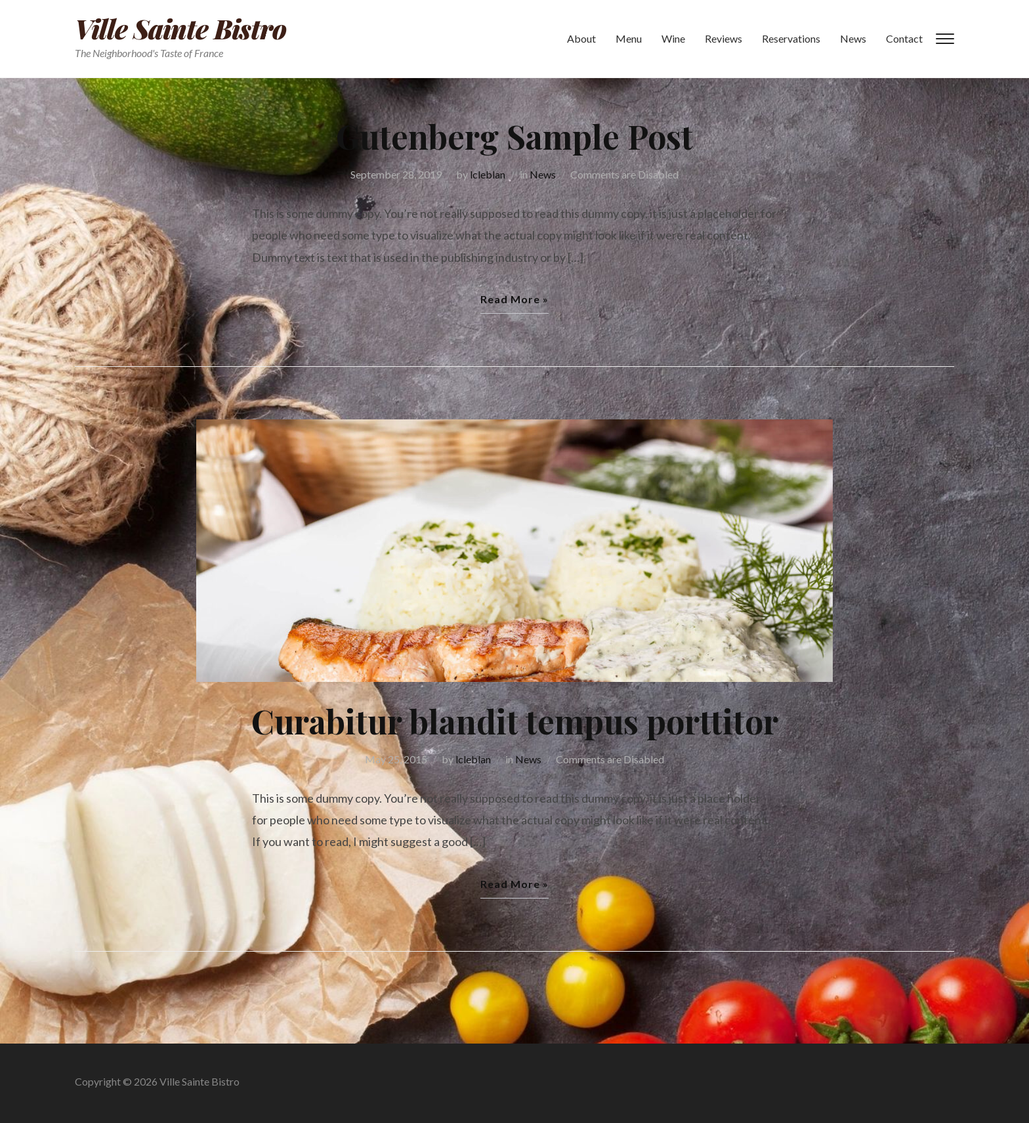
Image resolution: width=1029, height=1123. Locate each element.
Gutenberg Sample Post (514, 136)
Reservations (791, 38)
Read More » (514, 299)
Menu (629, 38)
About (581, 38)
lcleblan (487, 174)
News (853, 38)
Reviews (723, 38)
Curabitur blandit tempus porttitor (514, 721)
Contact (904, 38)
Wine (673, 38)
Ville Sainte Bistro (180, 28)
